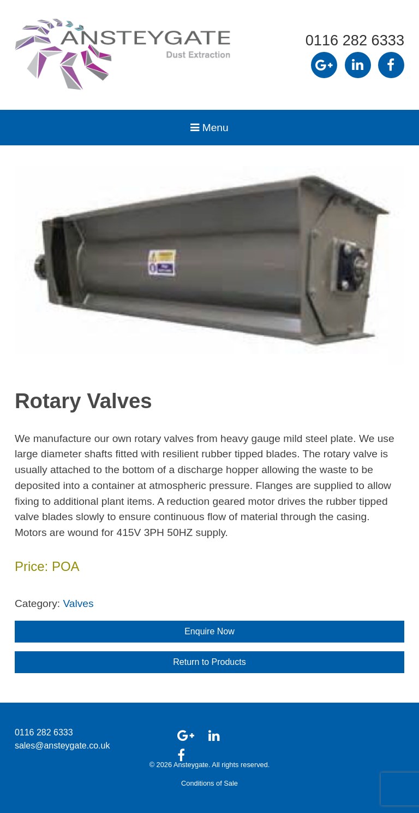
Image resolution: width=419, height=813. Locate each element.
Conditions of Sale (209, 783)
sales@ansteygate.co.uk (62, 745)
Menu (209, 127)
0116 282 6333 (355, 40)
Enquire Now (209, 631)
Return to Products (209, 662)
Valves (78, 603)
